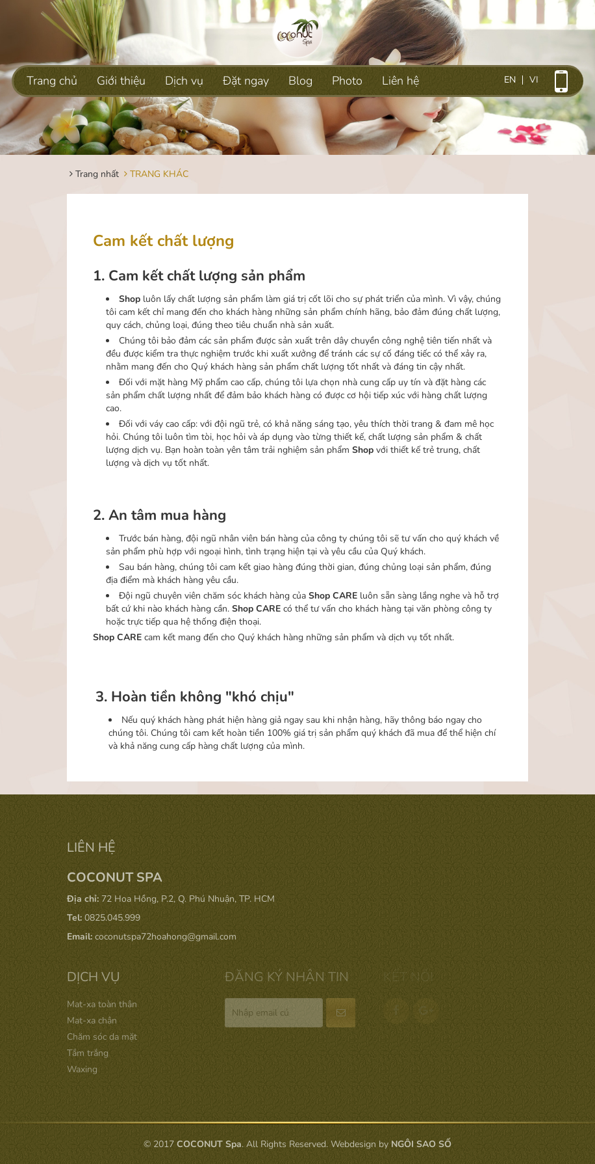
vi (533, 80)
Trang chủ (52, 80)
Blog (300, 80)
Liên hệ (400, 80)
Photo (347, 80)
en (510, 80)
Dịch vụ (184, 80)
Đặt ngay (246, 80)
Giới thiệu (121, 80)
